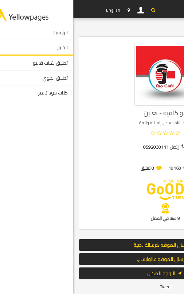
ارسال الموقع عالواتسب (92, 259)
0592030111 (82, 147)
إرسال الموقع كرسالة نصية (92, 245)
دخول (67, 10)
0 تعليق (74, 168)
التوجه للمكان (92, 273)
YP (18, 9)
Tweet (93, 286)
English (40, 10)
